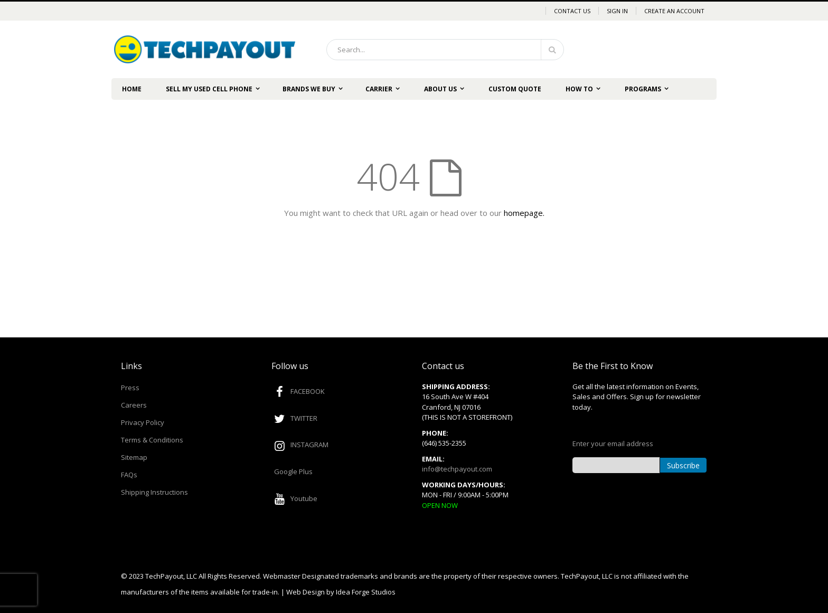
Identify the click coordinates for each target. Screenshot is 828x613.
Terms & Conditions (152, 440)
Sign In (617, 11)
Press (130, 387)
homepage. (524, 213)
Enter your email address (612, 443)
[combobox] (445, 49)
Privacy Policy (142, 422)
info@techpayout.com (457, 469)
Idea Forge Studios (366, 592)
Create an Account (674, 11)
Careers (134, 405)
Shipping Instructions (154, 492)
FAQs (129, 474)
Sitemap (134, 457)
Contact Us (572, 11)
